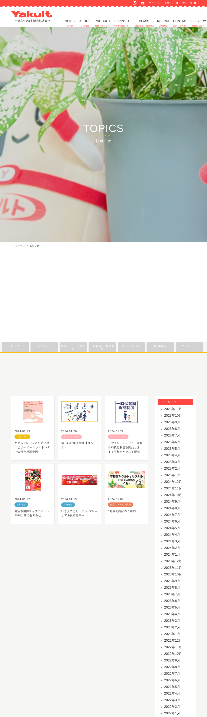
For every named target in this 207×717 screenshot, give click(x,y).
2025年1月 (172, 475)
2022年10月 (173, 653)
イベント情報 (131, 346)
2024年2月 (172, 548)
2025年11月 (173, 409)
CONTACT (179, 17)
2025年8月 (172, 428)
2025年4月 (172, 455)
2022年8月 (172, 667)
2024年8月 (172, 508)
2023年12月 (173, 561)
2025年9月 (172, 422)
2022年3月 (172, 700)
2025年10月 (173, 415)
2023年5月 (172, 607)
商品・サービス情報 (73, 347)
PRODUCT (102, 17)
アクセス (187, 3)
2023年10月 (173, 574)
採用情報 (160, 346)
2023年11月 (173, 567)
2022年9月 (172, 660)
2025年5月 (172, 448)
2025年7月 (172, 435)
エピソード (189, 346)
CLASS (144, 17)
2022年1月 (172, 713)
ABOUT (85, 17)
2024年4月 (172, 534)
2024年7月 (172, 514)
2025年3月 (172, 462)
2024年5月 (172, 528)
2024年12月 (173, 481)
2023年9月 (172, 581)
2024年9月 (172, 501)
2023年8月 (172, 587)
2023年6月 (172, 601)
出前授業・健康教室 (102, 347)
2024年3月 (172, 541)
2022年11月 (173, 647)
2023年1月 (172, 634)
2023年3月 (172, 620)
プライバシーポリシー (161, 3)
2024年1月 (172, 554)
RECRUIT (163, 17)
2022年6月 (172, 680)
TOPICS (69, 17)
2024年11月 (173, 488)
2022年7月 (172, 673)
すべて (15, 346)
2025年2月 (172, 468)
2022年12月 (173, 640)
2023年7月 (172, 594)
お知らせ (34, 245)
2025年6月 (172, 442)
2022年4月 (172, 693)
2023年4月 (172, 614)
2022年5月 (172, 687)
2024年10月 (173, 495)
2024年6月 (172, 521)
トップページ (18, 245)
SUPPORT (122, 17)
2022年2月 (172, 706)
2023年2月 (172, 627)
